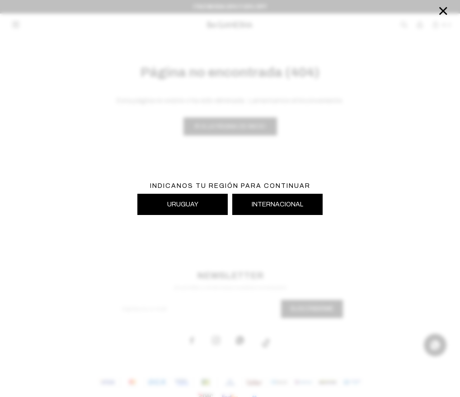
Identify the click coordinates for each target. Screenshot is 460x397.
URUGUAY (182, 204)
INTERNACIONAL (277, 204)
